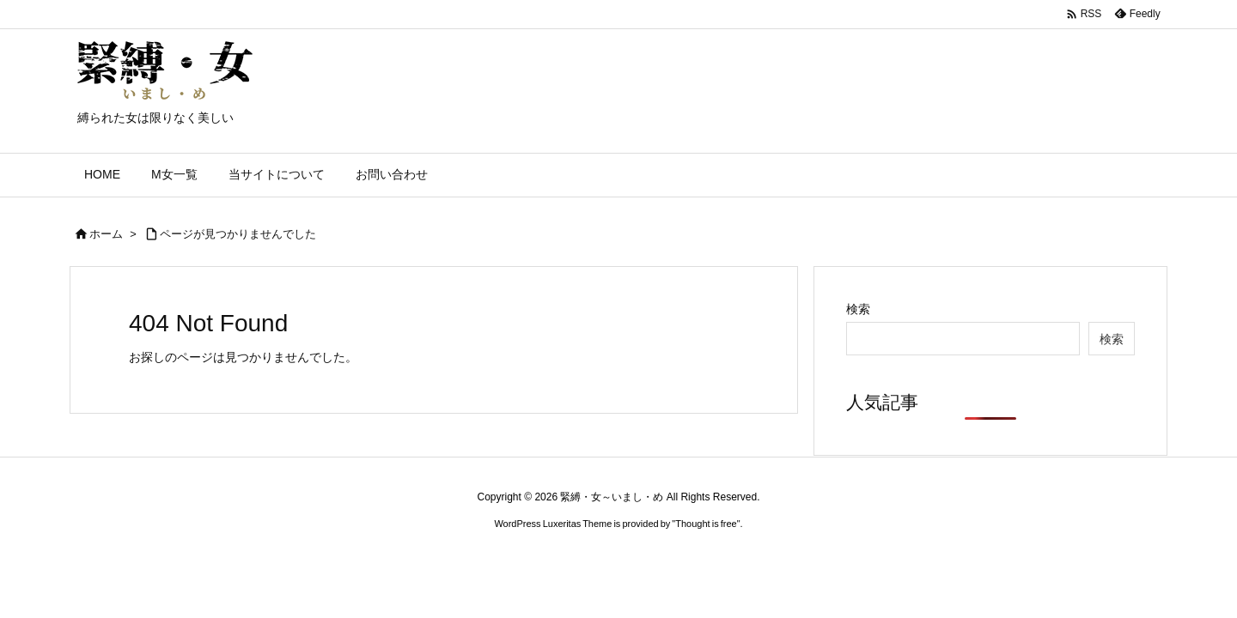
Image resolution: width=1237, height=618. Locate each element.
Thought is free (705, 523)
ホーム (106, 233)
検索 (858, 309)
